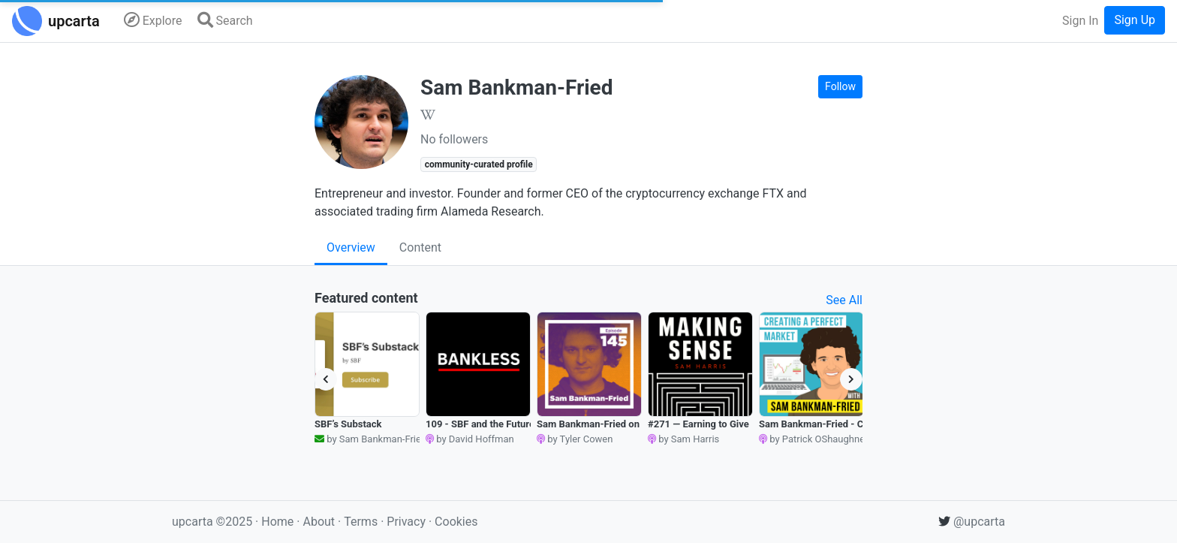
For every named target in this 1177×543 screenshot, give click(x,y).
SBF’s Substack (348, 424)
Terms (362, 521)
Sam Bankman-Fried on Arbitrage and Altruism (639, 424)
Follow (840, 86)
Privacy (408, 521)
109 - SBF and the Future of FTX (496, 424)
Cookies (456, 521)
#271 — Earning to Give (698, 424)
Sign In (1080, 21)
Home (277, 521)
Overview (351, 247)
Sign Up (1134, 20)
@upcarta (971, 521)
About (319, 521)
